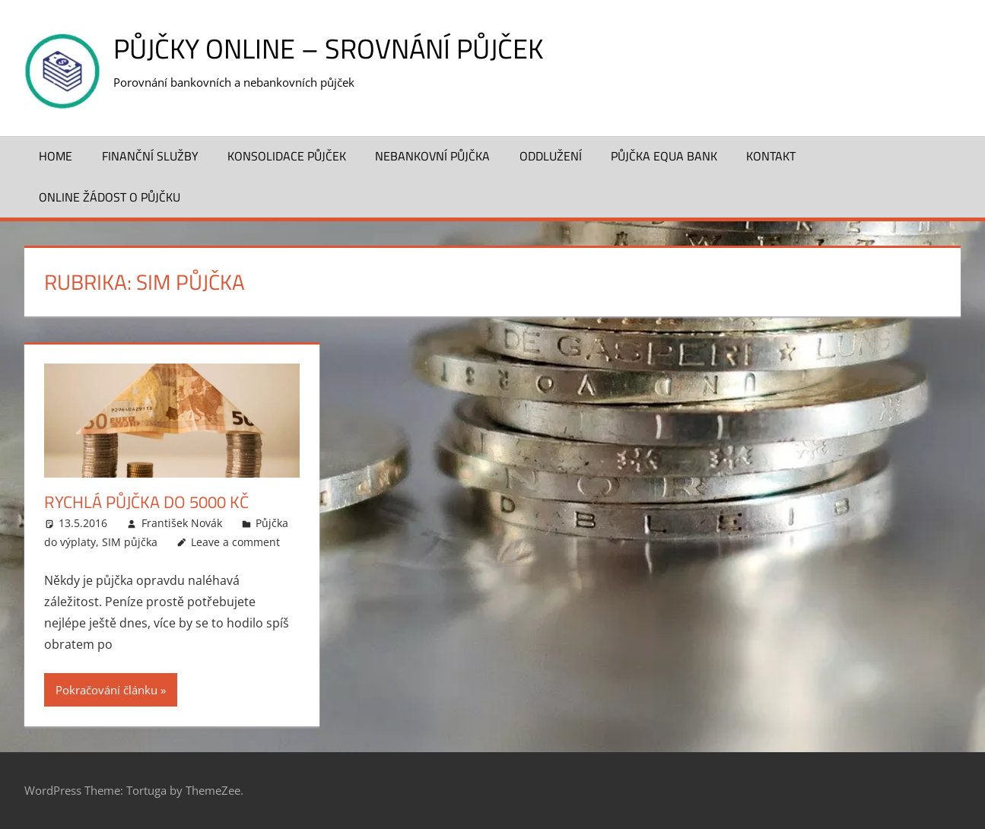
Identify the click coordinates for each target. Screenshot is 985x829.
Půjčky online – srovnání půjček (328, 48)
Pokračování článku (106, 689)
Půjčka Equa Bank (664, 156)
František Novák (181, 523)
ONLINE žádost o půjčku (109, 197)
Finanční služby (150, 156)
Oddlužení (551, 156)
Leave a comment (235, 542)
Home (55, 156)
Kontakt (771, 156)
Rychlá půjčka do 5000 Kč (146, 502)
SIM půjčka (129, 542)
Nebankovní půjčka (432, 156)
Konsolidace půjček (286, 156)
